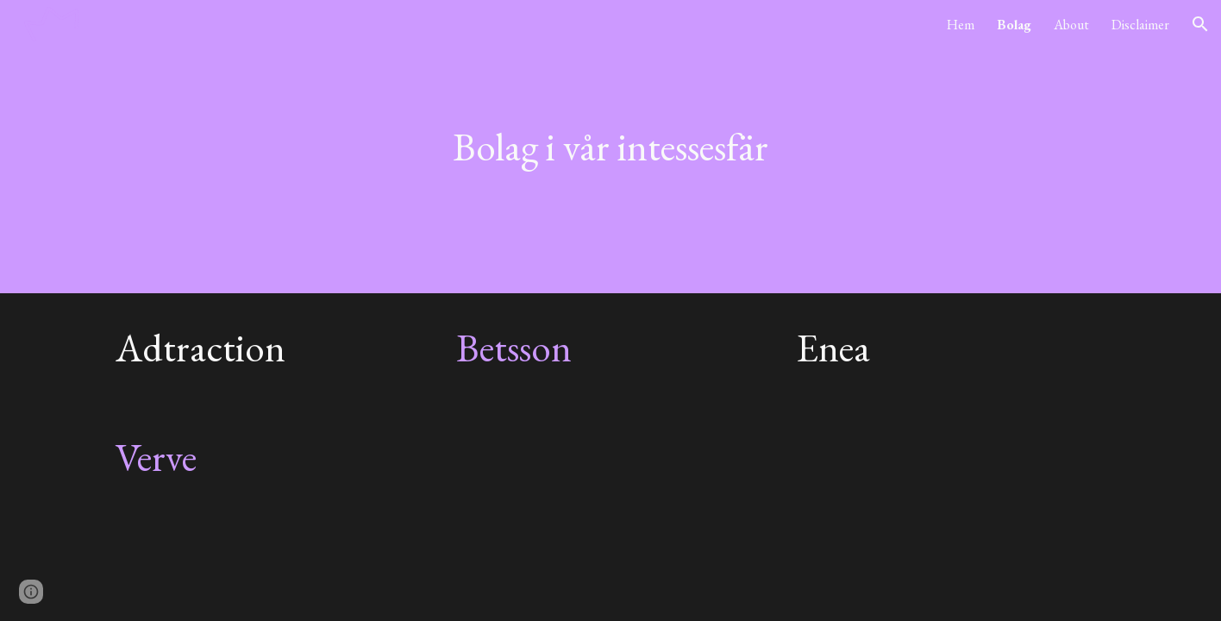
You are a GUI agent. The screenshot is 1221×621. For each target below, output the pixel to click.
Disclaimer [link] (1140, 25)
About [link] (1071, 25)
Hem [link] (960, 25)
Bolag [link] (1014, 25)
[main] (610, 147)
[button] (1200, 24)
